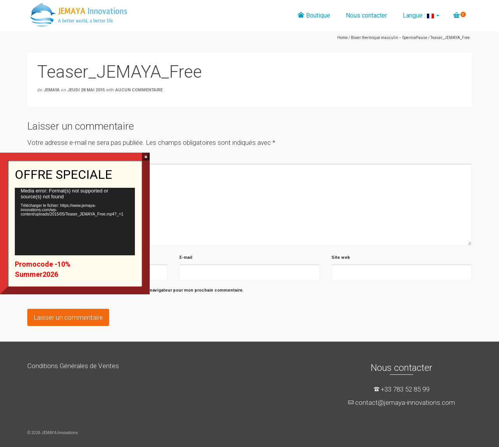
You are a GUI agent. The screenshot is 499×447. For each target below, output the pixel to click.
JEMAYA (52, 90)
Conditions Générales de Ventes (73, 366)
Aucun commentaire (139, 90)
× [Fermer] (146, 156)
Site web (340, 257)
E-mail (185, 257)
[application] (75, 222)
